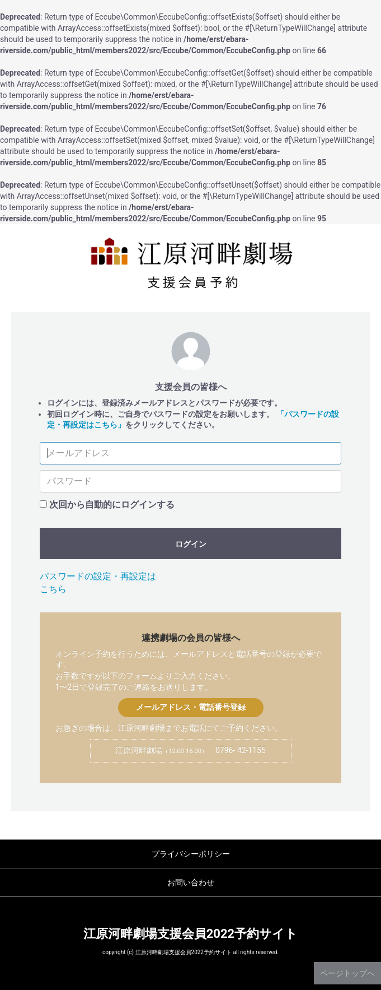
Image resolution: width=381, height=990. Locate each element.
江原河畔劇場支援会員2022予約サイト (190, 934)
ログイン (190, 544)
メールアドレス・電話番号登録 (191, 707)
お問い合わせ (190, 882)
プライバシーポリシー (191, 853)
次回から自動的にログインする (112, 504)
